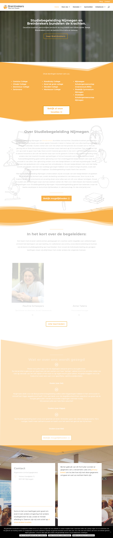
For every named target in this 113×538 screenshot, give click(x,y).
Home (57, 7)
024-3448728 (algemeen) (29, 504)
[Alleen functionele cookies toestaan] (110, 532)
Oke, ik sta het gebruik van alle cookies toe (33, 535)
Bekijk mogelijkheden (55, 198)
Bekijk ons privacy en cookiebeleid (83, 535)
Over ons (65, 7)
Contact (107, 1)
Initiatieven (99, 7)
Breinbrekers (48, 144)
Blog (101, 1)
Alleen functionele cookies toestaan (59, 535)
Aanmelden (88, 7)
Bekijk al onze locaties (55, 110)
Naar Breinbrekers (55, 36)
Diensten (76, 7)
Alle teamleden (56, 324)
